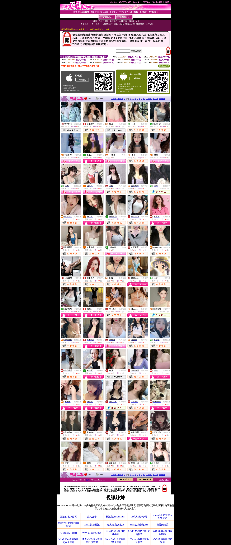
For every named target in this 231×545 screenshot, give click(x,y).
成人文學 (92, 516)
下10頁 (155, 99)
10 (144, 99)
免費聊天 (166, 186)
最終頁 (162, 99)
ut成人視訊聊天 (139, 516)
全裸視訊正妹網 (68, 533)
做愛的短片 (162, 524)
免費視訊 (77, 124)
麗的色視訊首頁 (68, 516)
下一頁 (149, 99)
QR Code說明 (164, 66)
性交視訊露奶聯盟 (91, 533)
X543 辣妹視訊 (92, 524)
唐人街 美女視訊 (115, 524)
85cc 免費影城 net (139, 524)
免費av (88, 480)
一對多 (123, 155)
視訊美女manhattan (115, 516)
